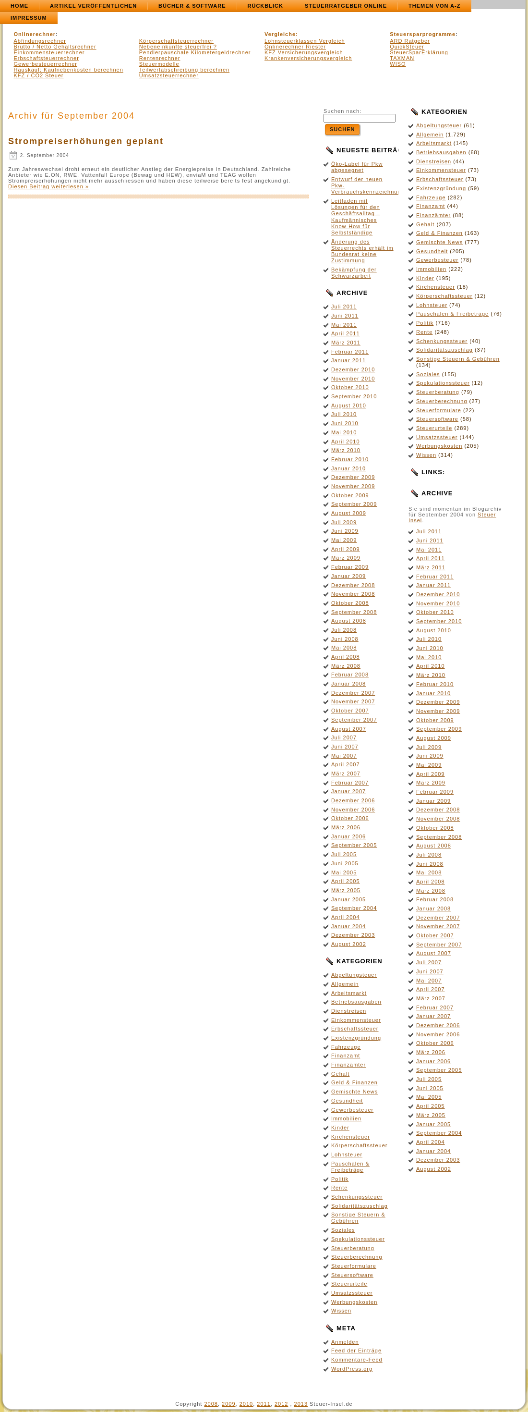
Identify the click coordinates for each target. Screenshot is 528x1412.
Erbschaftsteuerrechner (46, 58)
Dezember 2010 (353, 369)
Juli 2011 (344, 306)
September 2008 (354, 612)
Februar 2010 (350, 459)
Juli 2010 (344, 414)
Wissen (341, 1311)
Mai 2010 (344, 432)
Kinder (340, 1127)
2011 (263, 1404)
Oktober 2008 (350, 603)
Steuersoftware (352, 1275)
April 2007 (345, 764)
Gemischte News (354, 1091)
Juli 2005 (344, 854)
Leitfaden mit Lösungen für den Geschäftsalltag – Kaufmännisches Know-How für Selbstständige (355, 216)
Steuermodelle (159, 64)
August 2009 (348, 513)
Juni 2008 (345, 639)
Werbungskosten (354, 1302)
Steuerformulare (353, 1266)
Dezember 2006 (353, 800)
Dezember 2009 (353, 477)
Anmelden (345, 1342)
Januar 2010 (348, 468)
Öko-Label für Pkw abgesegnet (357, 167)
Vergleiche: (281, 34)
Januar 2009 (348, 576)
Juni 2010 (345, 423)
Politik (339, 1179)
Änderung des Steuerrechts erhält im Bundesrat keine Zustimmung (362, 251)
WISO (398, 64)
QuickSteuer (407, 46)
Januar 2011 (348, 360)
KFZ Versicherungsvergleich (303, 52)
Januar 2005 (348, 899)
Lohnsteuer (346, 1154)
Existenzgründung (356, 1038)
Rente (339, 1188)
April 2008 (345, 657)
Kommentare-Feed (357, 1360)
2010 (246, 1404)
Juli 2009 (344, 522)
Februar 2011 (350, 352)
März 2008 (345, 666)
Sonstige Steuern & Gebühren (358, 1218)
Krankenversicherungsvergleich (308, 58)
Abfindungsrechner (40, 41)
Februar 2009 (350, 567)
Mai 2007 (344, 756)
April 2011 (345, 333)
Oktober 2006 (350, 818)
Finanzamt (345, 1055)
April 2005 (345, 881)
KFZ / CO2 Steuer (39, 75)
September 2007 (354, 720)
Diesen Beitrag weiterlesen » (48, 186)
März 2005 (345, 890)
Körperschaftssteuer (359, 1145)
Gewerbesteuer (352, 1110)
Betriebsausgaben (356, 1002)
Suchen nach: (342, 111)
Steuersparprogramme (423, 34)
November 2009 (353, 486)
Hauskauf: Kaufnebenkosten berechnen (68, 70)
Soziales (343, 1230)
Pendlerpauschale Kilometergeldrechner (195, 52)
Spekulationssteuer (358, 1239)
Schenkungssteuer (357, 1197)
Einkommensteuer (356, 1020)
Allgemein (345, 984)
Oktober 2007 (350, 710)
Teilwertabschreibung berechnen (184, 70)
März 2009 (345, 558)
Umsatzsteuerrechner (169, 75)
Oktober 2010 (350, 387)
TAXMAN (402, 58)
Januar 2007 (348, 791)
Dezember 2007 (353, 693)
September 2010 (354, 396)
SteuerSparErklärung (419, 52)
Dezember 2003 (353, 935)
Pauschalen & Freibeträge (350, 1167)
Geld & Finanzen (354, 1082)
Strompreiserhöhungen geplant (86, 141)
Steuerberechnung (357, 1257)
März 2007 (345, 773)
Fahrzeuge (346, 1047)
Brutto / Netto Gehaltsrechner (55, 46)
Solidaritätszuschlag (359, 1206)
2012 (281, 1404)
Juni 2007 (345, 746)
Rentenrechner (159, 58)
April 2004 (345, 917)
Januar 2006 (348, 836)
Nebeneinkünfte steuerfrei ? (178, 46)
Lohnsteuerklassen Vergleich (304, 41)
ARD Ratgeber (410, 41)
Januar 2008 (348, 684)
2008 (210, 1404)
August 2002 (348, 944)
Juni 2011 (345, 316)
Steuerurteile (349, 1284)
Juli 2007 (344, 737)
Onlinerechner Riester (295, 46)
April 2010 (345, 441)
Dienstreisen (348, 1011)
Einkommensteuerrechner (49, 52)
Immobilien (346, 1118)
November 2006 (353, 809)
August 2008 (348, 621)
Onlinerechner (35, 34)
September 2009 (354, 504)
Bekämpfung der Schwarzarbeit (354, 273)
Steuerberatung (352, 1248)
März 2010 (345, 450)
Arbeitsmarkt (349, 993)
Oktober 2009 (350, 495)
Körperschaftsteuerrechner (176, 41)
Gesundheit (347, 1101)
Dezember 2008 (353, 585)
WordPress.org (351, 1369)
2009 (228, 1404)
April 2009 (345, 549)
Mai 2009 (344, 540)
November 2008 (353, 594)
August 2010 (348, 405)
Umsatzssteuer (351, 1293)
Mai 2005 (344, 872)
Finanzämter (348, 1065)
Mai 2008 (344, 648)
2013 (301, 1404)
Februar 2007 (350, 783)
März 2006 (345, 827)
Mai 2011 (344, 325)
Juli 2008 (344, 630)
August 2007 (348, 729)
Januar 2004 (348, 926)
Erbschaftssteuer (355, 1028)
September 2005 (354, 845)
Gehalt (340, 1074)
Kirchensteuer (350, 1137)
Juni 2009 (345, 531)
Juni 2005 (345, 863)
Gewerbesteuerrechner (46, 64)
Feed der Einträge (356, 1350)
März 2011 (345, 342)
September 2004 (354, 908)
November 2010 (353, 378)
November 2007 (353, 701)
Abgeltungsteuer (354, 975)
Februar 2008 (350, 674)
